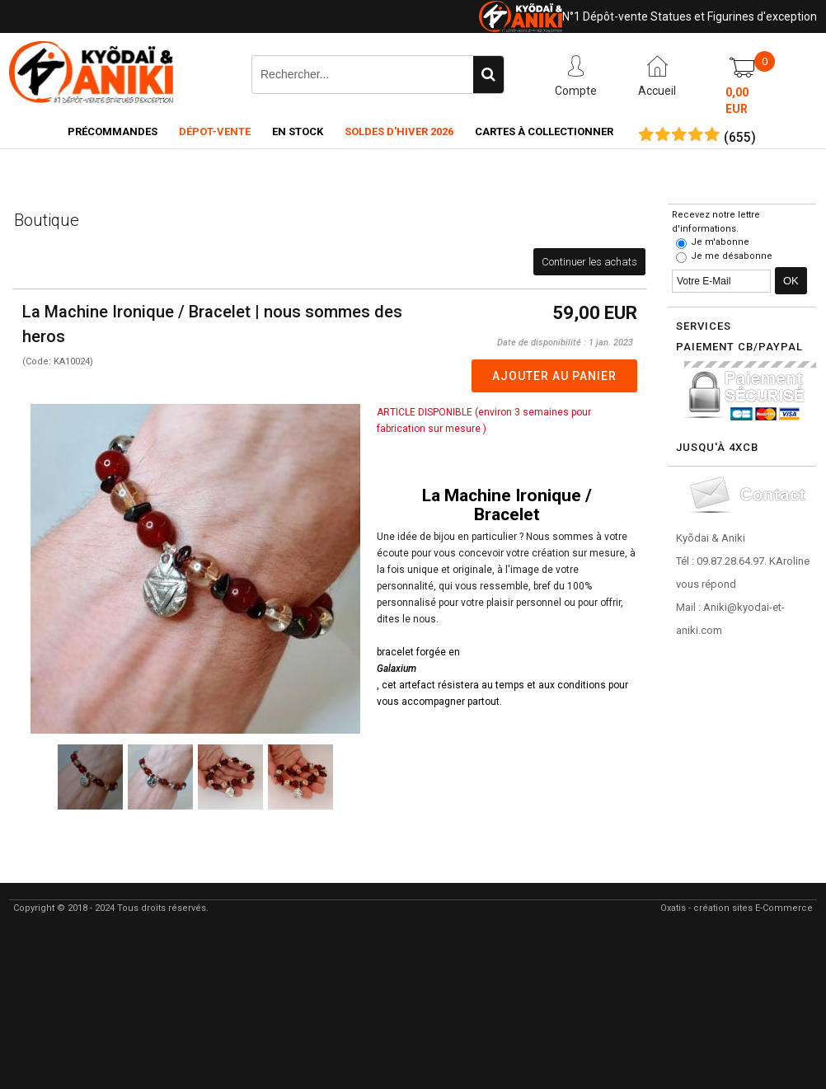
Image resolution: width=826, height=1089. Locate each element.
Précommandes (112, 131)
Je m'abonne (720, 242)
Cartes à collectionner (544, 131)
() (740, 137)
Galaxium (396, 668)
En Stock (297, 131)
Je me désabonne (731, 256)
